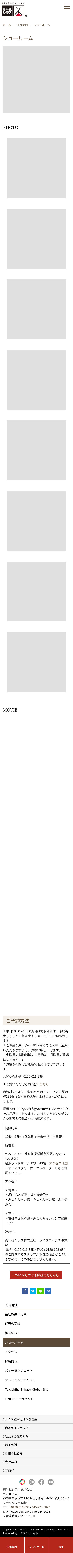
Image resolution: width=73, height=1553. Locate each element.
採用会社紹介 (14, 1453)
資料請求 (12, 1547)
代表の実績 (12, 1323)
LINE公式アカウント (19, 1398)
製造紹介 (11, 1332)
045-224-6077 (41, 1507)
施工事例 (11, 1445)
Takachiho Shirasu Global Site (26, 1389)
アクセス (11, 1351)
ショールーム (14, 1342)
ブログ (9, 1470)
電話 (60, 1547)
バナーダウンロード (19, 1370)
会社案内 (11, 1462)
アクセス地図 (58, 1163)
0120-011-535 (20, 1507)
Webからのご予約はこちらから (37, 1275)
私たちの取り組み (16, 1436)
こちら (44, 1084)
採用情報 (11, 1361)
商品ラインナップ (16, 1428)
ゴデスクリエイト (28, 1533)
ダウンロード (36, 1547)
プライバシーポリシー (20, 1380)
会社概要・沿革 (16, 1314)
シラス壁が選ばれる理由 (21, 1419)
